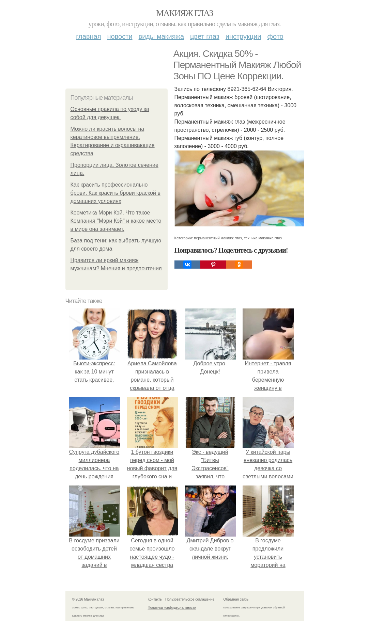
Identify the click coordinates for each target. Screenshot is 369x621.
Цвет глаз (204, 36)
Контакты (155, 599)
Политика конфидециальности (172, 607)
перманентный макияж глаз (218, 238)
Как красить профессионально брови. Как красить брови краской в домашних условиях (115, 193)
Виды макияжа (161, 36)
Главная (88, 36)
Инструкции (243, 36)
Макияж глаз (184, 13)
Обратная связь (236, 599)
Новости (120, 36)
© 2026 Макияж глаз (88, 599)
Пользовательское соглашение (189, 599)
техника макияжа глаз (263, 238)
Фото (275, 36)
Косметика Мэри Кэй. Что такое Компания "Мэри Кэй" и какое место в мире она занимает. (116, 221)
